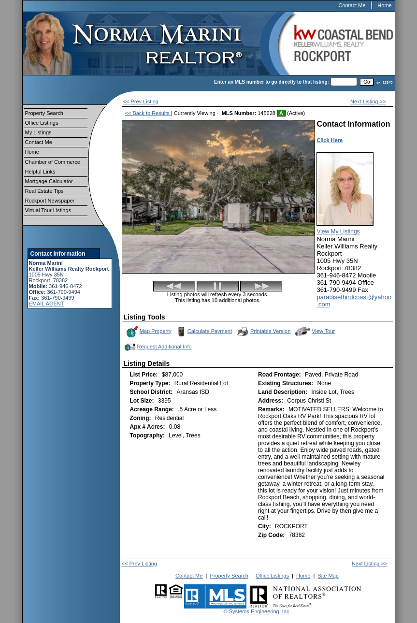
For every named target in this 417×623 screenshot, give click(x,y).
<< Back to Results (148, 113)
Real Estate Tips (44, 191)
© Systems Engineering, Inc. (257, 611)
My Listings (38, 132)
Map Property (149, 331)
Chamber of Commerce (52, 162)
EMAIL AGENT (46, 303)
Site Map (327, 576)
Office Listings (41, 123)
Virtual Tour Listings (48, 210)
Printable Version (263, 331)
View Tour (315, 331)
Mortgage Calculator (49, 181)
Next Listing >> (368, 101)
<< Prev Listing (140, 101)
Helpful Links (40, 171)
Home (384, 5)
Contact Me (351, 5)
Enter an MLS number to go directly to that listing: (271, 82)
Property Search (44, 113)
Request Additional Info (157, 347)
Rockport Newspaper (50, 200)
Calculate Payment (203, 331)
